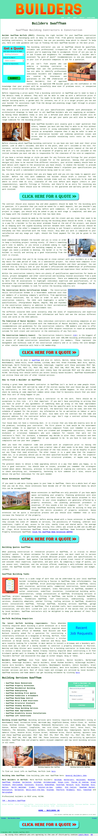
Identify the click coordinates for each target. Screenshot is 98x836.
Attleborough (49, 782)
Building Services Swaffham (21, 677)
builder (43, 646)
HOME (62, 18)
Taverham (60, 785)
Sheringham (17, 785)
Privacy (94, 818)
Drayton (39, 785)
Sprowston (19, 790)
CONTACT (82, 18)
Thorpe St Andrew (79, 782)
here (78, 673)
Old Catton (70, 787)
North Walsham (18, 787)
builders (48, 780)
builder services (10, 670)
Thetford (60, 790)
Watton (5, 787)
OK (92, 835)
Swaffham (36, 360)
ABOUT (75, 18)
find (37, 660)
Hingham (16, 782)
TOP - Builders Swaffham (13, 801)
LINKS (69, 18)
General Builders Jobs (76, 776)
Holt (79, 790)
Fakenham (87, 790)
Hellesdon (80, 780)
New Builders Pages (14, 818)
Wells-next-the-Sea (35, 790)
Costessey (29, 785)
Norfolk (38, 780)
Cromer (32, 787)
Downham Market (87, 787)
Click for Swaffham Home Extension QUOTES (52, 532)
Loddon (59, 787)
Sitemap (3, 818)
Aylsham (37, 782)
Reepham (91, 780)
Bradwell (71, 790)
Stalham (50, 790)
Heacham (85, 785)
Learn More (83, 835)
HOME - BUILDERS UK (49, 810)
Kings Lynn (63, 782)
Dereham (57, 780)
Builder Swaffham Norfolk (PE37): (18, 35)
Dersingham (7, 792)
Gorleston (26, 782)
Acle (77, 785)
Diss (93, 785)
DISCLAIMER (91, 18)
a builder (35, 638)
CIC (75, 335)
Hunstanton (7, 790)
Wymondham (49, 785)
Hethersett (69, 780)
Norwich (69, 785)
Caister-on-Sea (45, 787)
